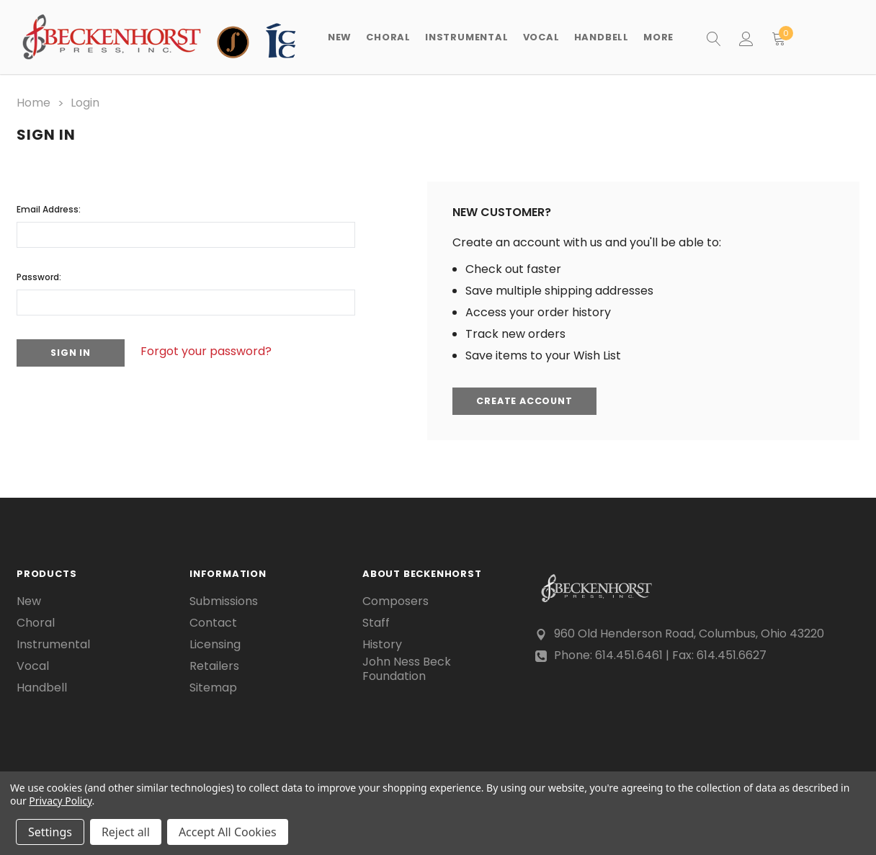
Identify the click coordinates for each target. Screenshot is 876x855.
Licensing (215, 643)
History (382, 643)
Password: (39, 275)
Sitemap (213, 686)
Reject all (126, 832)
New (340, 37)
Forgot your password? (214, 350)
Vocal (33, 665)
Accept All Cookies (228, 832)
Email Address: (49, 207)
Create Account (527, 400)
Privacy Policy (60, 800)
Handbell (42, 686)
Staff (376, 621)
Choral (36, 621)
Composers (395, 600)
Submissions (223, 600)
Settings (50, 832)
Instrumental (53, 643)
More (658, 37)
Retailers (214, 665)
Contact (213, 621)
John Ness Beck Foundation (406, 668)
